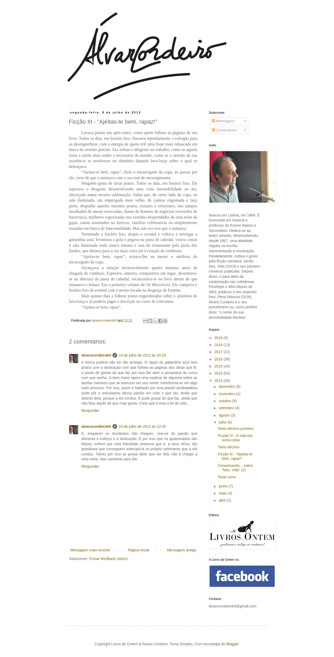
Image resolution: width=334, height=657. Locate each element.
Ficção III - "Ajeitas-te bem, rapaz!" (235, 456)
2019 (219, 338)
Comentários (224, 130)
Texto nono (227, 477)
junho (224, 486)
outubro (225, 401)
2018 (219, 345)
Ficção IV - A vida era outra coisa (235, 437)
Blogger (232, 644)
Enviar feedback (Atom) (109, 559)
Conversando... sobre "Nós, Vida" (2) (235, 467)
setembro (227, 408)
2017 (219, 352)
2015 (219, 366)
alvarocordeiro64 (96, 355)
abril (222, 500)
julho (223, 422)
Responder (90, 410)
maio (223, 493)
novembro (227, 394)
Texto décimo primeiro (236, 428)
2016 (219, 359)
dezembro (227, 386)
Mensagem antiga (181, 550)
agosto (225, 415)
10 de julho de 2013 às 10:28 (142, 355)
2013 (219, 380)
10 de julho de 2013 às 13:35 (142, 426)
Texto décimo (228, 447)
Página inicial (139, 550)
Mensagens (223, 121)
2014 (219, 373)
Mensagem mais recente (90, 550)
